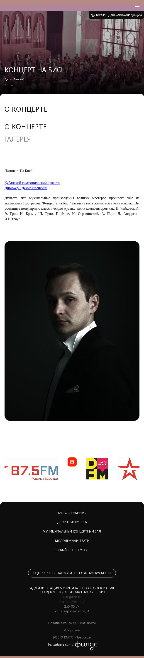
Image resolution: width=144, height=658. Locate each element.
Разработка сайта (60, 645)
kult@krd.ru (72, 597)
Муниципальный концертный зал (72, 531)
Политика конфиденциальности (72, 623)
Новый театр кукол (72, 550)
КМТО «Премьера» (72, 513)
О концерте (26, 127)
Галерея (18, 140)
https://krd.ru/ (72, 602)
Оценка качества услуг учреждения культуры (72, 573)
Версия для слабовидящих (119, 15)
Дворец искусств (72, 522)
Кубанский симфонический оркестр (32, 183)
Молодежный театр (72, 541)
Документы (72, 630)
